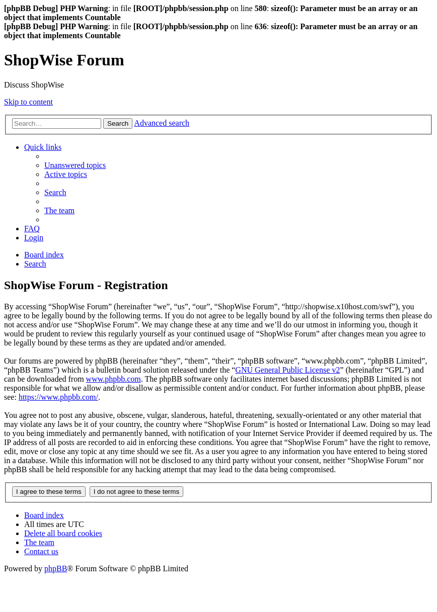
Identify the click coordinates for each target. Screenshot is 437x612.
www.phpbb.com (113, 379)
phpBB (55, 568)
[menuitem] (75, 165)
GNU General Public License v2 (287, 370)
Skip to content (28, 102)
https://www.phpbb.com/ (58, 397)
